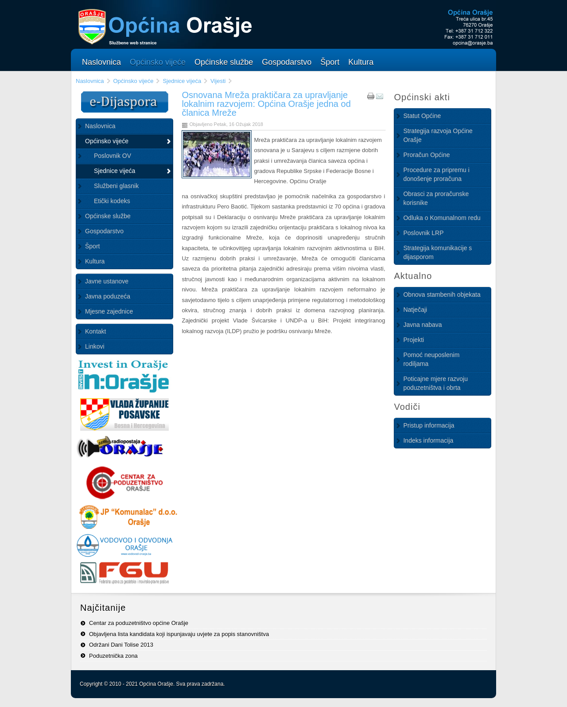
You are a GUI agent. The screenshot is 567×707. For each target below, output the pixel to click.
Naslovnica (90, 81)
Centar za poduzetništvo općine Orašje (138, 623)
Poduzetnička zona (113, 655)
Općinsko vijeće (133, 81)
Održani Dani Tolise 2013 (121, 644)
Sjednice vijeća (182, 81)
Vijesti (217, 81)
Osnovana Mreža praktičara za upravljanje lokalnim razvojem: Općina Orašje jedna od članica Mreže (266, 104)
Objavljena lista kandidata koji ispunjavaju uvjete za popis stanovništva (179, 634)
